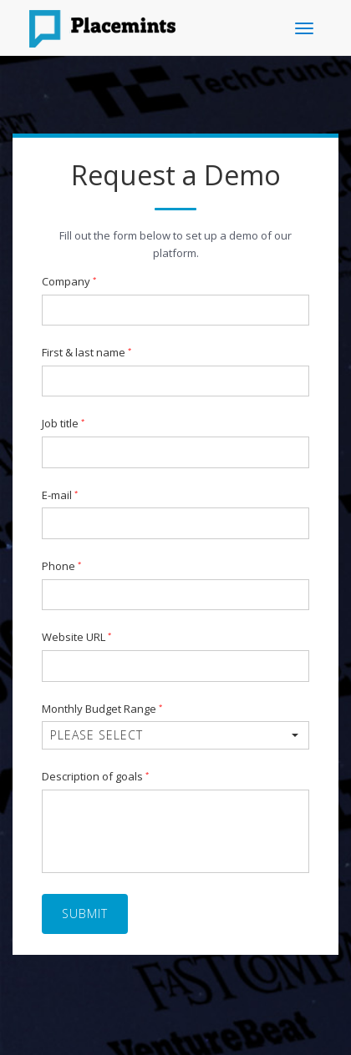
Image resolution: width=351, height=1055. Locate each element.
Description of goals (95, 777)
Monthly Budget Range (102, 709)
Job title (63, 424)
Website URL (76, 637)
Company (69, 282)
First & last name (86, 353)
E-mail (60, 495)
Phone (61, 566)
